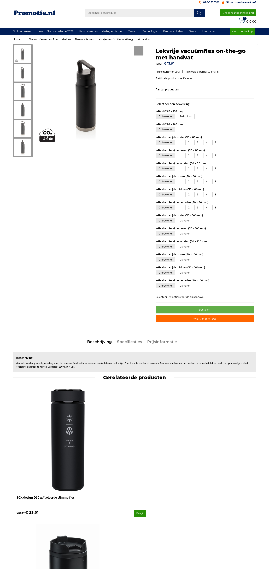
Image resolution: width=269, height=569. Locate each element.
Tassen (132, 31)
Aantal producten (167, 88)
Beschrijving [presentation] (99, 340)
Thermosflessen (84, 39)
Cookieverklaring (209, 499)
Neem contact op (242, 31)
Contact (143, 495)
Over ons (83, 495)
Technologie (150, 31)
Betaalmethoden (149, 499)
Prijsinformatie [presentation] (162, 340)
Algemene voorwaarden (213, 495)
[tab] (99, 340)
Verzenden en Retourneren (155, 504)
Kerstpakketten (88, 31)
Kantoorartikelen (173, 31)
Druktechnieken (22, 31)
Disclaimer (205, 508)
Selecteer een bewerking (173, 102)
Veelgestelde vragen (90, 499)
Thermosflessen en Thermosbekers (50, 39)
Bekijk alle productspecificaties (175, 76)
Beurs (192, 31)
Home (39, 31)
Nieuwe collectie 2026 (60, 31)
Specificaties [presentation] (129, 340)
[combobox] (139, 13)
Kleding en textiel (111, 31)
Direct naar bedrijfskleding (238, 12)
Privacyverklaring (209, 504)
